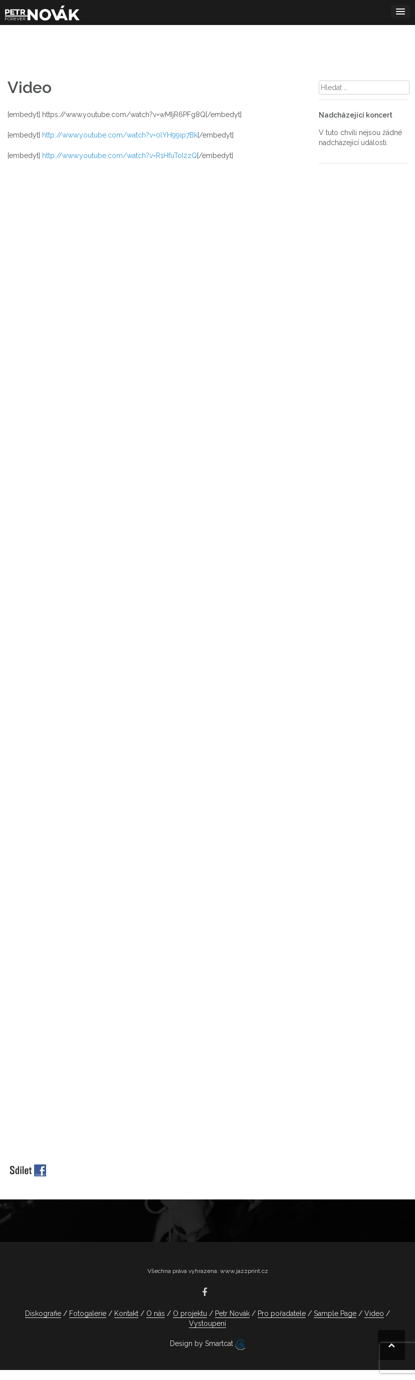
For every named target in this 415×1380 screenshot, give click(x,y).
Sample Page (335, 1313)
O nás (155, 1313)
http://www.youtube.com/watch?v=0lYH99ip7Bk (119, 135)
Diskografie (43, 1313)
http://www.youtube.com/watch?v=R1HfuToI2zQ (119, 156)
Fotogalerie (87, 1313)
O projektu (190, 1313)
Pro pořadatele (282, 1313)
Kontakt (126, 1313)
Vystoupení (207, 1323)
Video (374, 1313)
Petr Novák (232, 1313)
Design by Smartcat (207, 1344)
